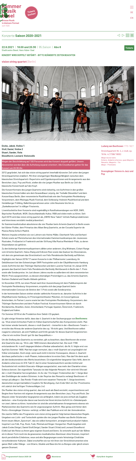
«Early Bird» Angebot (101, 457)
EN (131, 17)
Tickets (129, 48)
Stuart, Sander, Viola (12, 152)
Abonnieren (53, 457)
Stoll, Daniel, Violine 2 (12, 149)
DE (131, 12)
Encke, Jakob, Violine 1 (13, 145)
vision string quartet (18, 61)
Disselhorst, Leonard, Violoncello (18, 155)
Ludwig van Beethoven (117, 146)
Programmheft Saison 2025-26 (16, 457)
